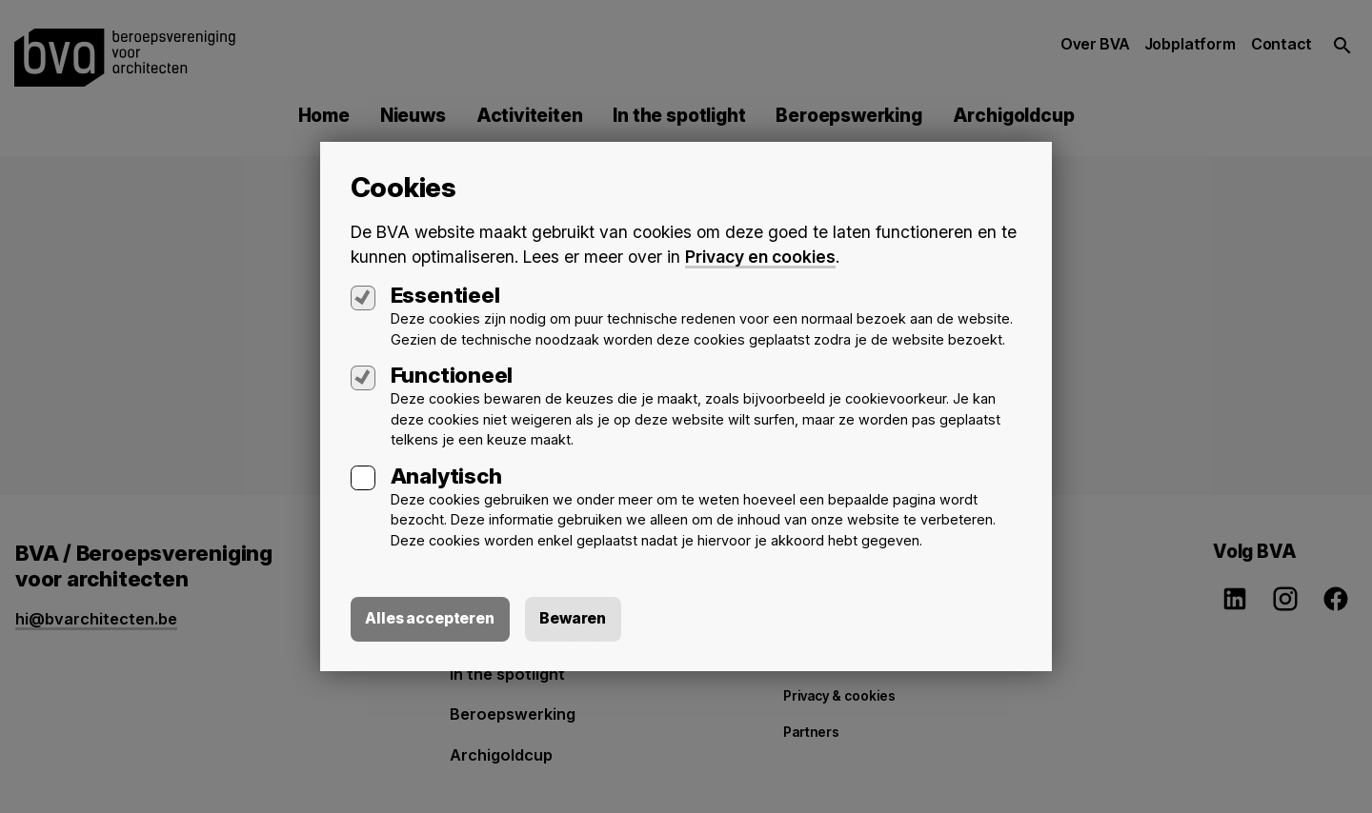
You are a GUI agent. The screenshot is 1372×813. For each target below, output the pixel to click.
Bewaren (575, 618)
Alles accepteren (430, 618)
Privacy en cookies (760, 257)
